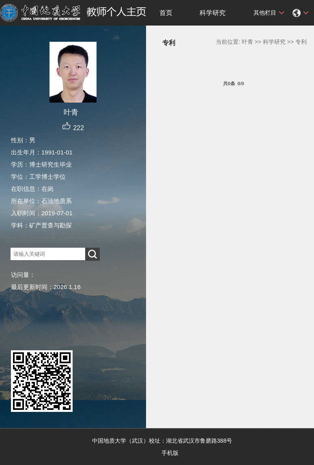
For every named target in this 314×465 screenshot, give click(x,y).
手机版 (170, 453)
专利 (301, 42)
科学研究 (213, 12)
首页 (165, 12)
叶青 (247, 42)
